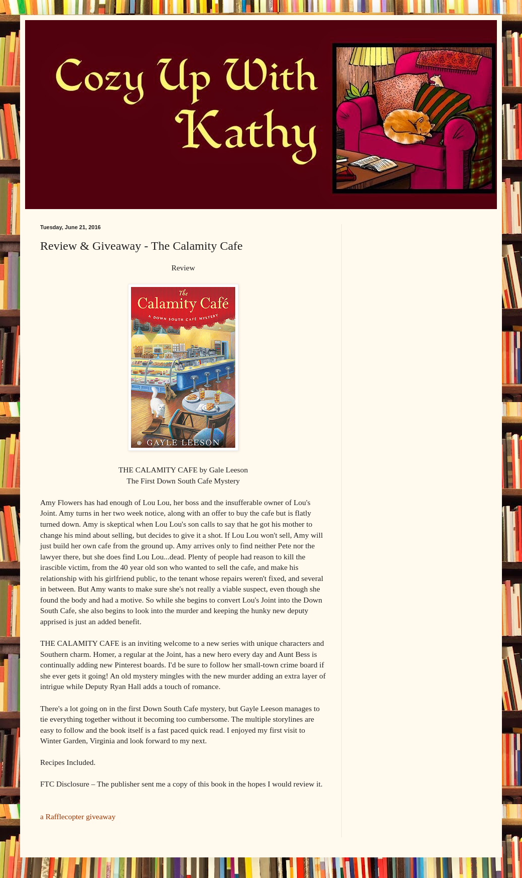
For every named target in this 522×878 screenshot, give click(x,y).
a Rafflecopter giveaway (77, 816)
